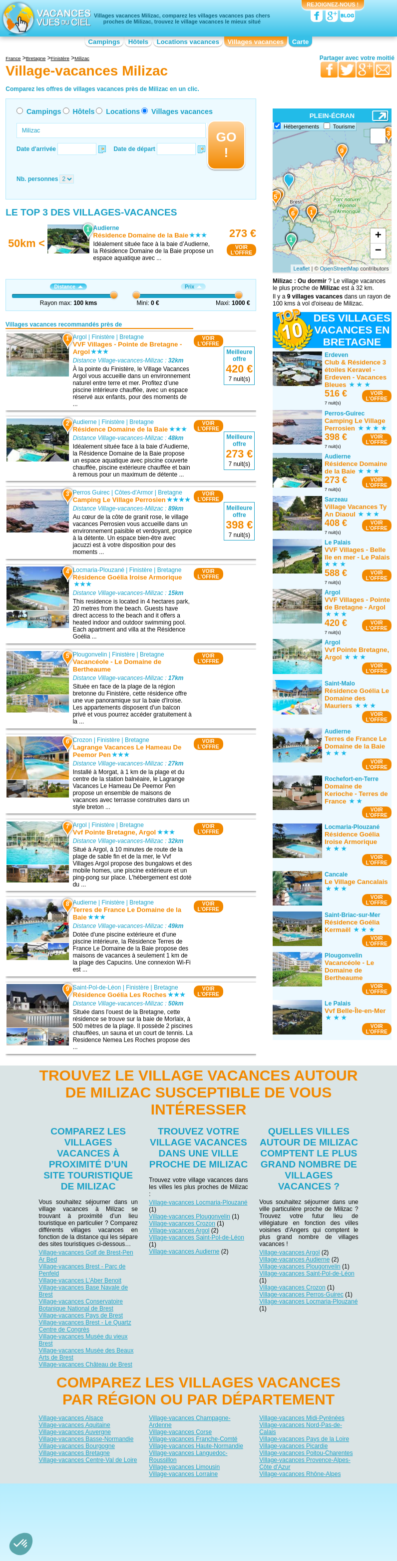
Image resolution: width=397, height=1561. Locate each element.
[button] (21, 1544)
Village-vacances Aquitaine (74, 1425)
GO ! (226, 145)
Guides (280, 1505)
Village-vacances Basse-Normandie (86, 1439)
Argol (80, 336)
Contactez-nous (204, 1491)
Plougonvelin (90, 654)
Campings (104, 42)
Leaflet (301, 269)
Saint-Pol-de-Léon (97, 987)
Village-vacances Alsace (71, 1418)
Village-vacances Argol (179, 1230)
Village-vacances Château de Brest (85, 1364)
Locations (123, 112)
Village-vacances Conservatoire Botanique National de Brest (81, 1305)
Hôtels (138, 42)
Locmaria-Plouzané (98, 570)
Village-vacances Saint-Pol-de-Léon (196, 1237)
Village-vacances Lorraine (183, 1474)
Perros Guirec (91, 492)
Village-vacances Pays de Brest (81, 1315)
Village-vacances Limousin (184, 1467)
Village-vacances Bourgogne (77, 1446)
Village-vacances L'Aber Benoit (80, 1280)
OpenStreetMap (339, 269)
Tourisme (344, 127)
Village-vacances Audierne (184, 1251)
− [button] (378, 251)
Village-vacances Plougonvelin (189, 1216)
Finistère (103, 336)
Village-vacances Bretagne (74, 1453)
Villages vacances (256, 42)
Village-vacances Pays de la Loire (304, 1439)
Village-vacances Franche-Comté (193, 1439)
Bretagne (132, 336)
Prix (193, 287)
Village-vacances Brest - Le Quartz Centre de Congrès (85, 1326)
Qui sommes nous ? (148, 1491)
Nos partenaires (254, 1491)
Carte (300, 42)
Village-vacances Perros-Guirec (301, 1294)
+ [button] (378, 236)
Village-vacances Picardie (293, 1446)
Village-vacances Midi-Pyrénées (302, 1418)
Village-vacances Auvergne (75, 1432)
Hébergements (301, 127)
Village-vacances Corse (180, 1432)
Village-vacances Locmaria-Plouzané (198, 1202)
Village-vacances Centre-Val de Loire (88, 1460)
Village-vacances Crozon (182, 1223)
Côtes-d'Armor (134, 492)
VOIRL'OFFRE (241, 250)
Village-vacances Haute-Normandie (196, 1446)
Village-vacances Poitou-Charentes (306, 1453)
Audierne (85, 421)
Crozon (82, 739)
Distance (68, 287)
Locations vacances (188, 42)
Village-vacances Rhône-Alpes (300, 1474)
